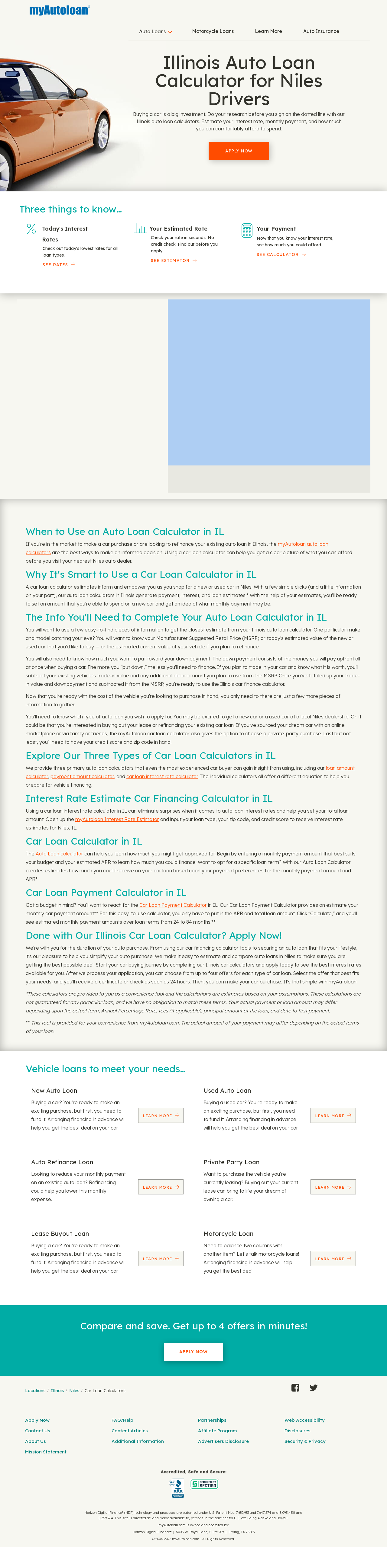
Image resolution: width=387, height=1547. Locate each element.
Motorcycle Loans (213, 31)
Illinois (57, 1390)
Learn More (268, 31)
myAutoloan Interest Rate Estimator (117, 819)
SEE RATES (55, 264)
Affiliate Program (217, 1431)
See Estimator (170, 260)
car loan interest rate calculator (162, 776)
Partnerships (212, 1420)
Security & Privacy (305, 1441)
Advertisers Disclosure (223, 1441)
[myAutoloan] (193, 1484)
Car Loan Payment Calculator (173, 905)
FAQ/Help (122, 1420)
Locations (35, 1390)
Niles (74, 1390)
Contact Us (37, 1431)
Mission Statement (46, 1452)
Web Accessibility (305, 1420)
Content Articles (130, 1431)
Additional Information (138, 1441)
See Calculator (278, 254)
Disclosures (298, 1431)
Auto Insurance (321, 31)
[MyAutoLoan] (60, 10)
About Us (35, 1441)
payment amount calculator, (82, 776)
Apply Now (238, 151)
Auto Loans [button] (152, 31)
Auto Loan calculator (59, 854)
